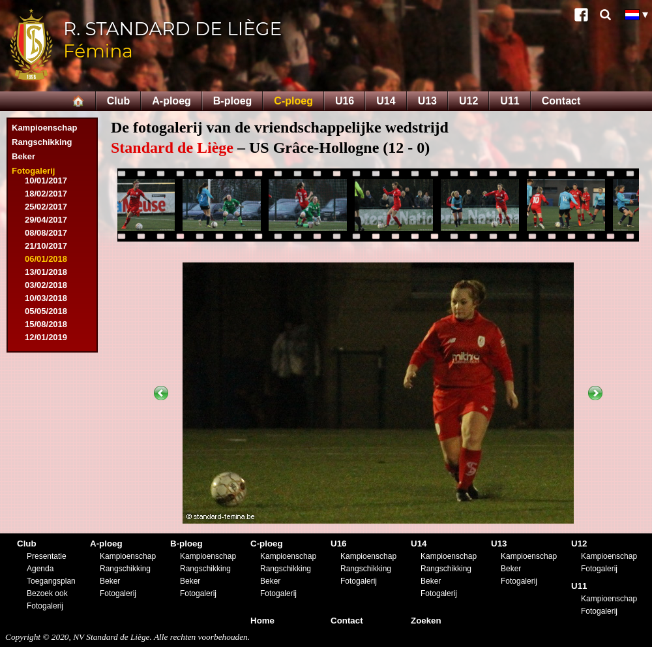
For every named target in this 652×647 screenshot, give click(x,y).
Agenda (40, 568)
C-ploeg (293, 100)
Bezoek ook (47, 593)
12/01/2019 (46, 337)
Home (262, 620)
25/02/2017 (46, 207)
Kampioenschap (44, 128)
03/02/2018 (46, 285)
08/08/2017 (46, 233)
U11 (509, 100)
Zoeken (426, 620)
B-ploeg (232, 100)
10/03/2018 (46, 298)
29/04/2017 (46, 220)
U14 (385, 100)
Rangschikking (42, 142)
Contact (561, 100)
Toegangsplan (51, 581)
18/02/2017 (46, 193)
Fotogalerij (33, 171)
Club (118, 100)
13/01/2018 (46, 272)
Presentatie (47, 556)
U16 (344, 100)
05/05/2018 (46, 311)
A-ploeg (171, 100)
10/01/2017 (46, 180)
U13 (427, 100)
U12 (468, 100)
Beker (23, 156)
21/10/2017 (46, 246)
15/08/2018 (46, 324)
